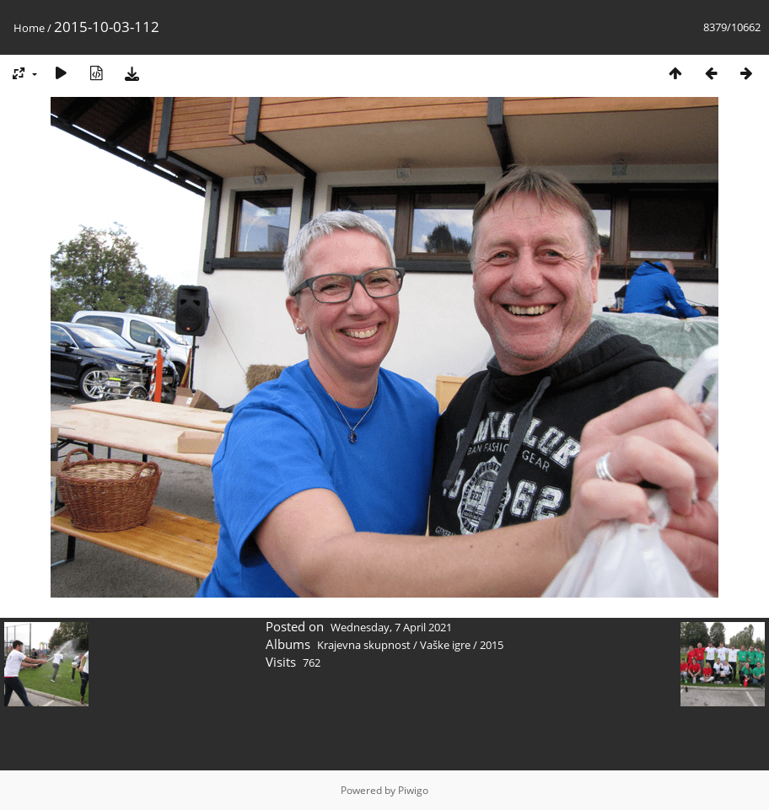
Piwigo (413, 790)
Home (29, 27)
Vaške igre (445, 644)
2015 (491, 644)
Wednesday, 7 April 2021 (391, 627)
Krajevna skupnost (364, 644)
